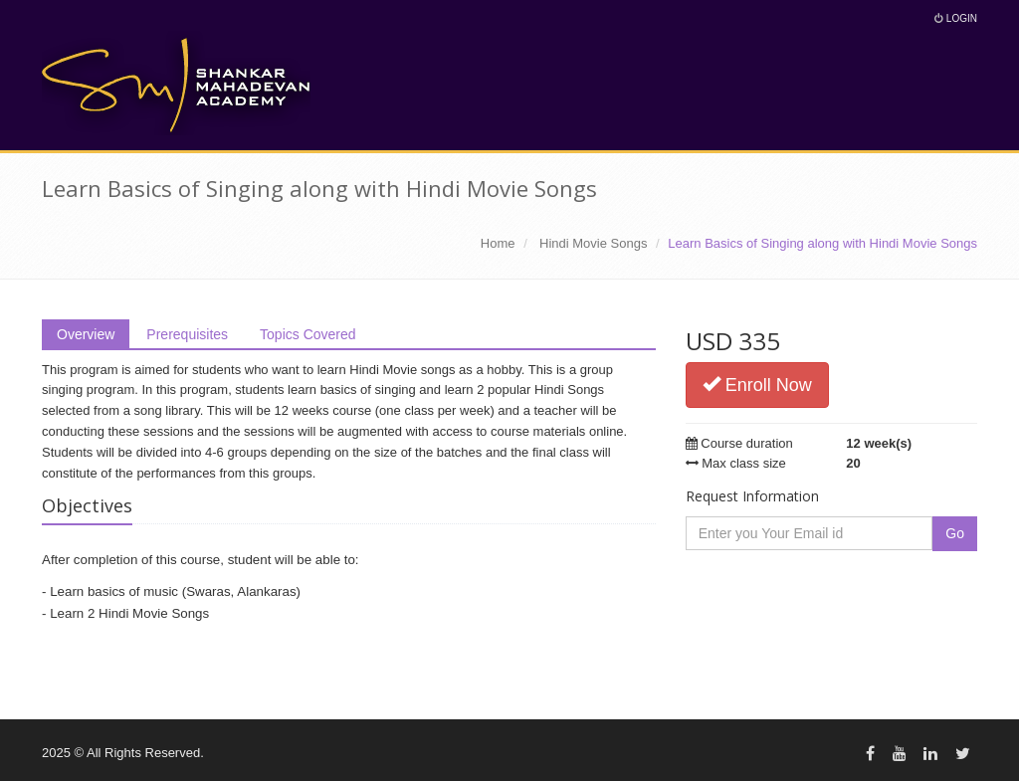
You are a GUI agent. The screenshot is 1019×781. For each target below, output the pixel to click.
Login (955, 18)
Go (954, 533)
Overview (85, 334)
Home (498, 243)
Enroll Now (757, 384)
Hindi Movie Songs (593, 243)
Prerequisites (187, 334)
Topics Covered (308, 334)
